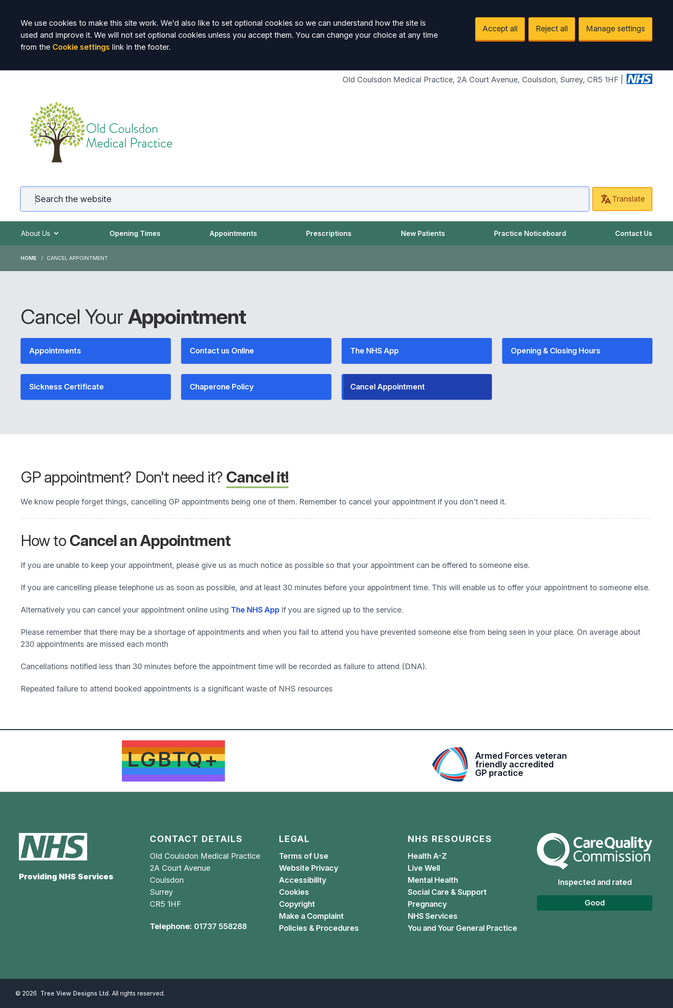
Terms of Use (303, 855)
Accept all (500, 28)
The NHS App (374, 350)
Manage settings (615, 28)
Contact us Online (222, 350)
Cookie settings (81, 46)
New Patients (423, 233)
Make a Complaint (311, 915)
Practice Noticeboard (530, 233)
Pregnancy (427, 903)
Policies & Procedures (319, 928)
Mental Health (433, 879)
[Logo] (101, 132)
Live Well (424, 867)
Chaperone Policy (222, 386)
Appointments (233, 233)
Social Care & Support (447, 891)
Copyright (297, 903)
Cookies (294, 891)
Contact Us (633, 233)
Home (28, 258)
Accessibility (302, 879)
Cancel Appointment (387, 386)
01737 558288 (220, 926)
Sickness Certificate (66, 386)
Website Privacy (308, 867)
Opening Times (135, 233)
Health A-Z (427, 855)
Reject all (552, 28)
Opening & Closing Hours (555, 350)
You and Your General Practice (463, 928)
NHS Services (433, 915)
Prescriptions (329, 233)
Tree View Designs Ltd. (75, 993)
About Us (41, 233)
